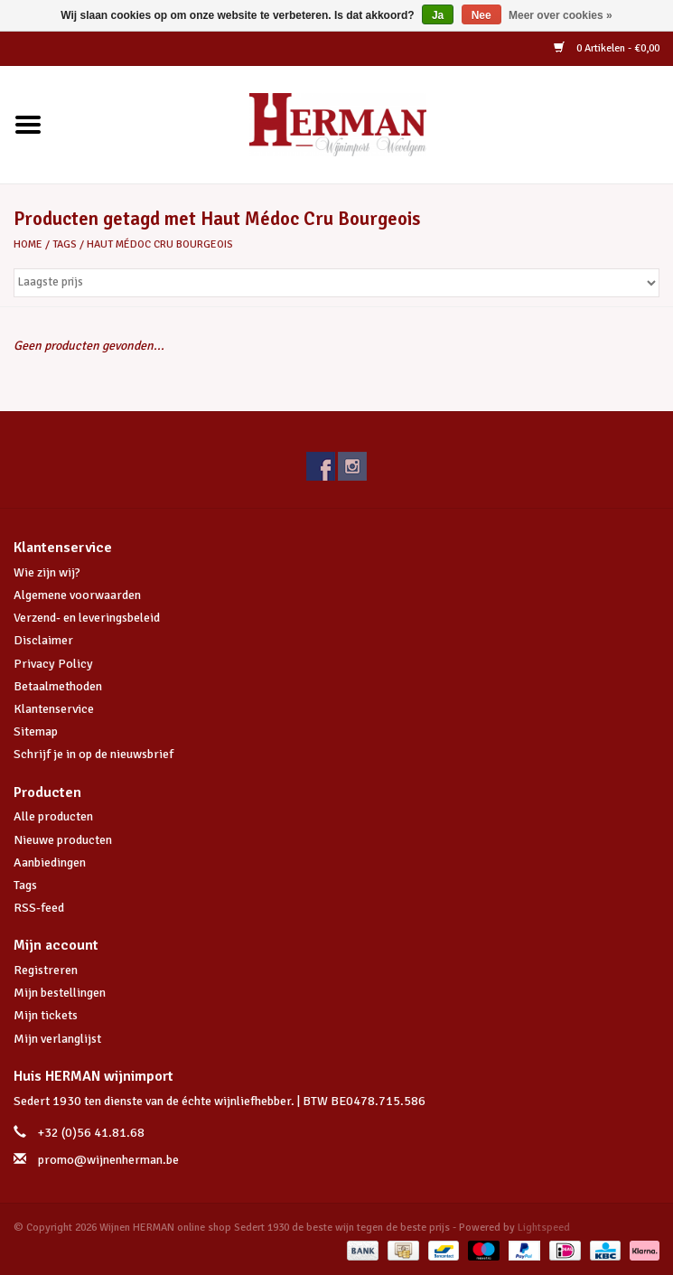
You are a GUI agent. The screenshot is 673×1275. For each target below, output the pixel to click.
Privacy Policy (53, 663)
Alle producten (53, 816)
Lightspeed (544, 1227)
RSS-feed (39, 907)
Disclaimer (43, 640)
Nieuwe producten (63, 840)
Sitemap (36, 731)
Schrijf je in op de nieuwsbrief (93, 754)
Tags (64, 244)
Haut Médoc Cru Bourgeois (160, 244)
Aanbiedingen (50, 862)
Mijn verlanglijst (57, 1038)
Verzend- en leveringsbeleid (87, 617)
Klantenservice (54, 709)
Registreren (46, 970)
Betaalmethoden (58, 686)
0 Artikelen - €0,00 (606, 48)
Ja (438, 15)
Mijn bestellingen (60, 992)
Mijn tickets (46, 1015)
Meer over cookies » (560, 15)
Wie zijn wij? (47, 572)
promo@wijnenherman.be (108, 1159)
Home (28, 244)
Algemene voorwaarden (77, 595)
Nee (481, 15)
